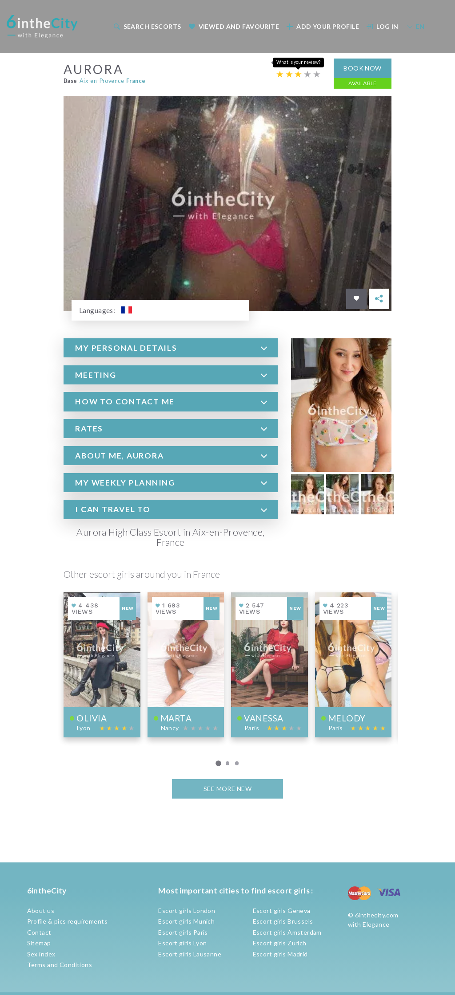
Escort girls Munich (186, 921)
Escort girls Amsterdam (287, 932)
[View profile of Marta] (186, 664)
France (136, 80)
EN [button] (415, 26)
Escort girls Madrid (280, 954)
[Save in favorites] (356, 298)
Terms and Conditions (59, 964)
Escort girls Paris (183, 932)
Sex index (41, 954)
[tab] (171, 346)
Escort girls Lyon (182, 943)
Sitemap (39, 943)
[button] (171, 346)
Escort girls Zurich (280, 943)
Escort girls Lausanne (189, 954)
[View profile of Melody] (353, 664)
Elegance (376, 924)
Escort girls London (186, 910)
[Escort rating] (298, 73)
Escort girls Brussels (283, 921)
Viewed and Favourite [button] (233, 26)
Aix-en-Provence (102, 80)
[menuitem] (146, 26)
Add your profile (323, 26)
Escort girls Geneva (282, 910)
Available (362, 82)
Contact (39, 932)
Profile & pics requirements (67, 921)
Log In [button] (383, 26)
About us (40, 910)
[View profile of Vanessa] (269, 664)
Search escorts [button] (147, 26)
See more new (227, 788)
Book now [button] (362, 67)
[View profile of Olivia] (102, 664)
